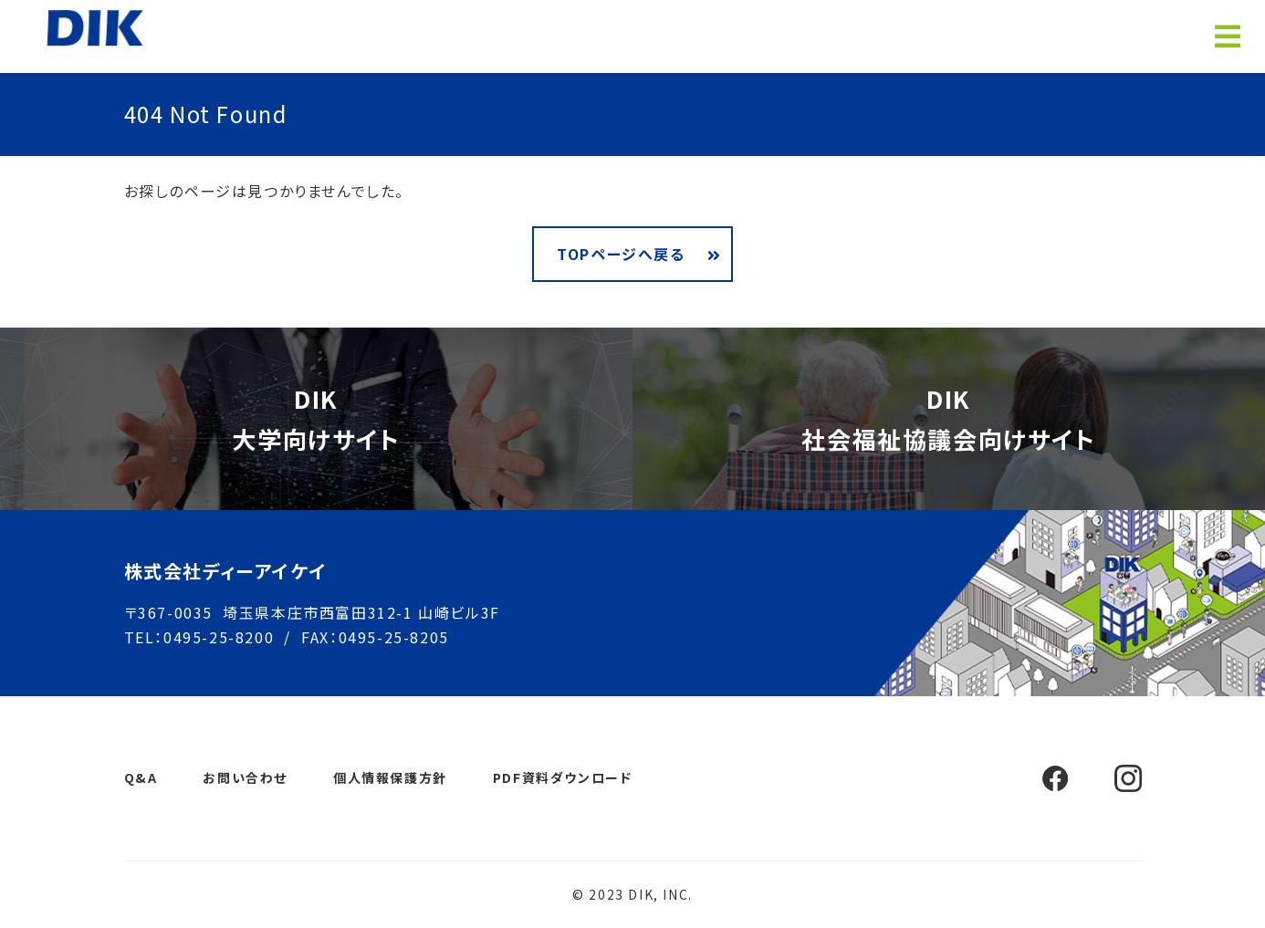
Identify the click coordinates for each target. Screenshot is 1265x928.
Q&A (141, 777)
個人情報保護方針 (390, 777)
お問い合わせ (245, 777)
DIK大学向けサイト (316, 418)
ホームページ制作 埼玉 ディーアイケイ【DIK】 (95, 28)
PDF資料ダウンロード (562, 777)
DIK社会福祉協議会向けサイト (948, 418)
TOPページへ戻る (621, 254)
